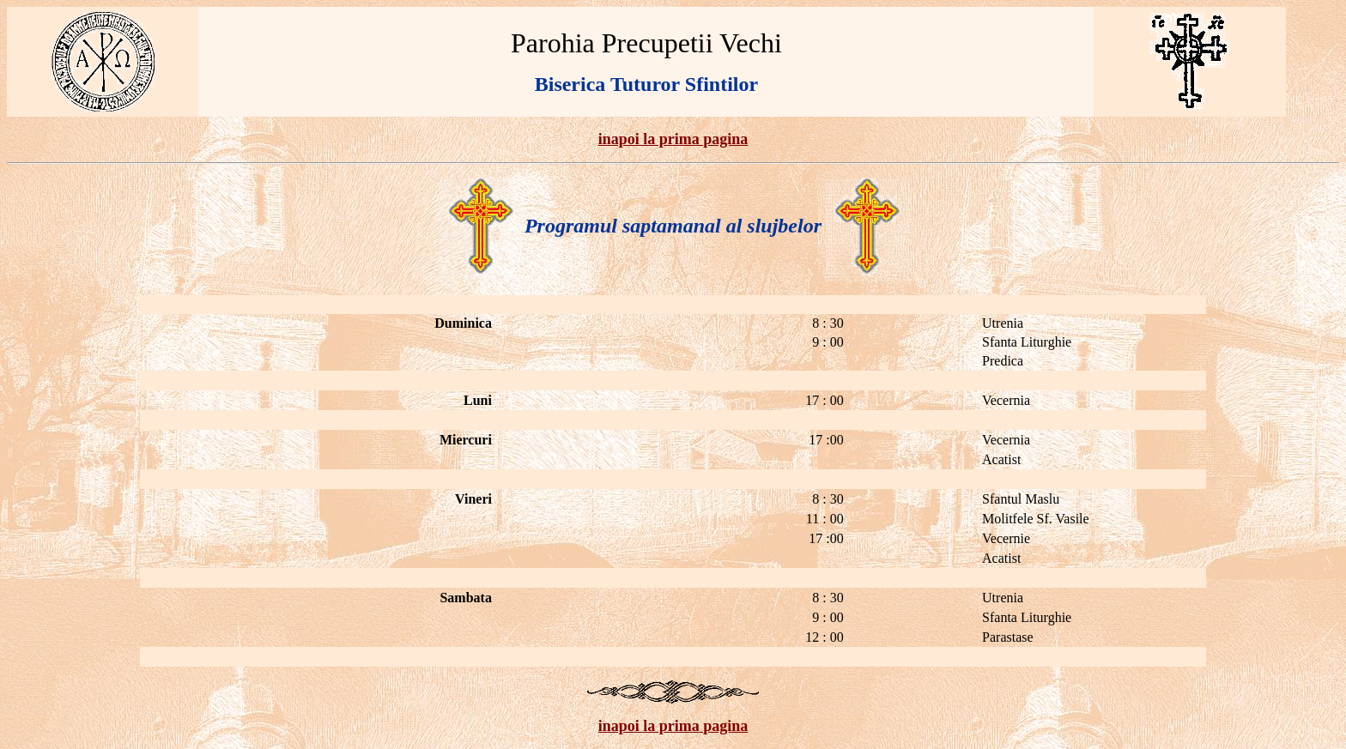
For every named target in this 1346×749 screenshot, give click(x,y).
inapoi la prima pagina (673, 139)
